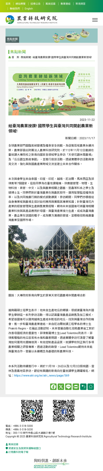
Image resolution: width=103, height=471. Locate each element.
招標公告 (36, 3)
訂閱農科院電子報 (17, 452)
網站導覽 (21, 3)
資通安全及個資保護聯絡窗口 (23, 448)
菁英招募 (51, 3)
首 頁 (15, 57)
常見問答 (81, 3)
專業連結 (66, 3)
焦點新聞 (26, 57)
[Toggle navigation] (95, 19)
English (29, 8)
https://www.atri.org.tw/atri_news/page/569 (41, 375)
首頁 (8, 3)
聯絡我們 (15, 8)
